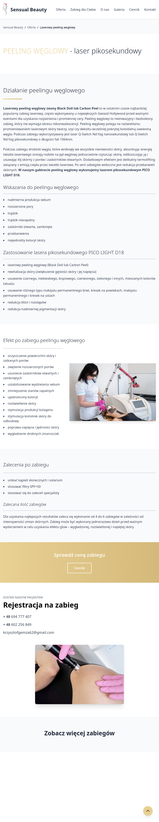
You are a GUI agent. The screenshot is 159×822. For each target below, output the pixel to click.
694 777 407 (17, 616)
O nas (105, 9)
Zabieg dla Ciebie (83, 9)
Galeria (119, 9)
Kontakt (150, 9)
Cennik (134, 9)
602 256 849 (17, 624)
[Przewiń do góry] (148, 811)
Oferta (60, 9)
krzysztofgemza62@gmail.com (28, 632)
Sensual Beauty (29, 9)
